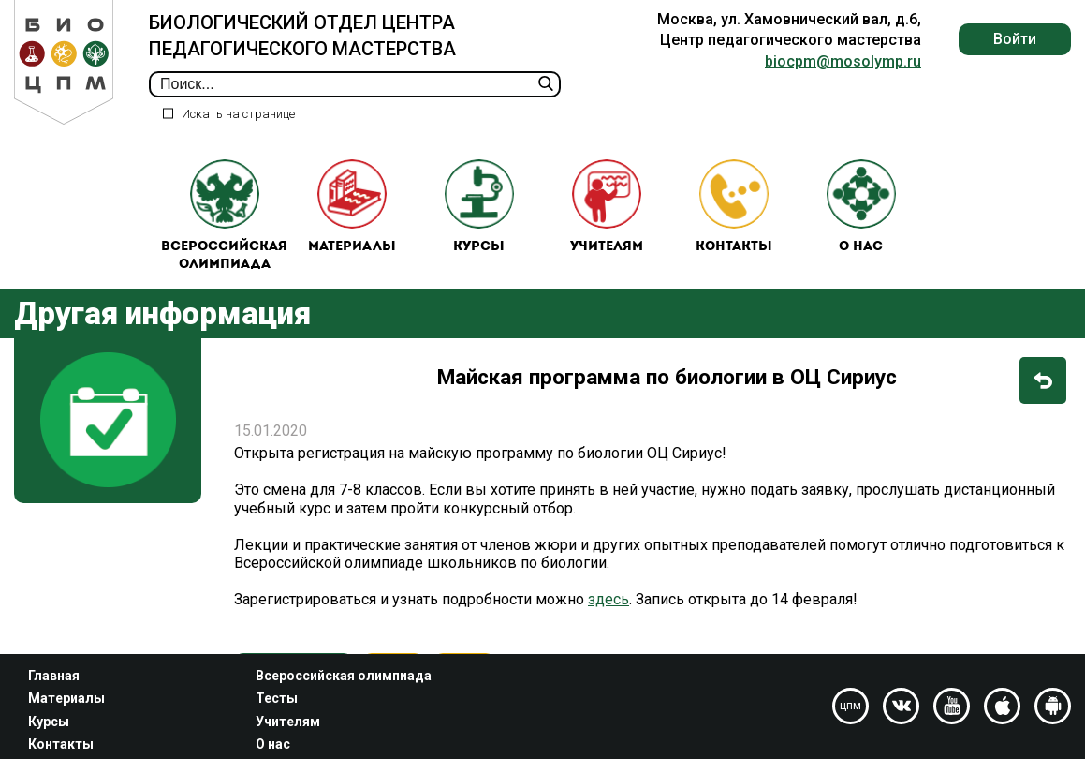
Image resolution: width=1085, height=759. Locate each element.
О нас (861, 206)
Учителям (606, 206)
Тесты (277, 698)
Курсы (479, 206)
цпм (850, 705)
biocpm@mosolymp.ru (843, 61)
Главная (54, 675)
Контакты (734, 206)
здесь (608, 599)
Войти (1014, 39)
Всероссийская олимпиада (224, 216)
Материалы (352, 206)
